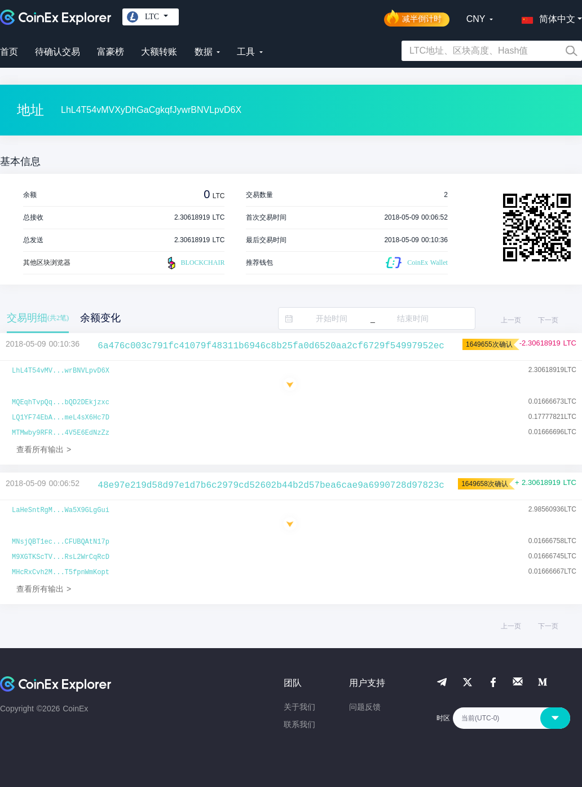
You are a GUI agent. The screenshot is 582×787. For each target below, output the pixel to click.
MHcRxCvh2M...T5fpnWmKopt (60, 572)
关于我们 (299, 706)
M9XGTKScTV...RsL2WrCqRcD (60, 557)
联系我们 (299, 724)
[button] (546, 17)
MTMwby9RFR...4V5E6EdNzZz (60, 433)
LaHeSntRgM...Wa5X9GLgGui (60, 510)
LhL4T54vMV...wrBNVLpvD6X (60, 371)
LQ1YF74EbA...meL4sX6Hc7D (60, 418)
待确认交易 (57, 51)
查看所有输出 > (43, 449)
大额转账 (159, 51)
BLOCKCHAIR (194, 263)
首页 (9, 51)
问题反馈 (365, 706)
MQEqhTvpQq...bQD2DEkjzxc (60, 402)
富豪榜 (110, 51)
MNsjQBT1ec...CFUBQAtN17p (60, 542)
